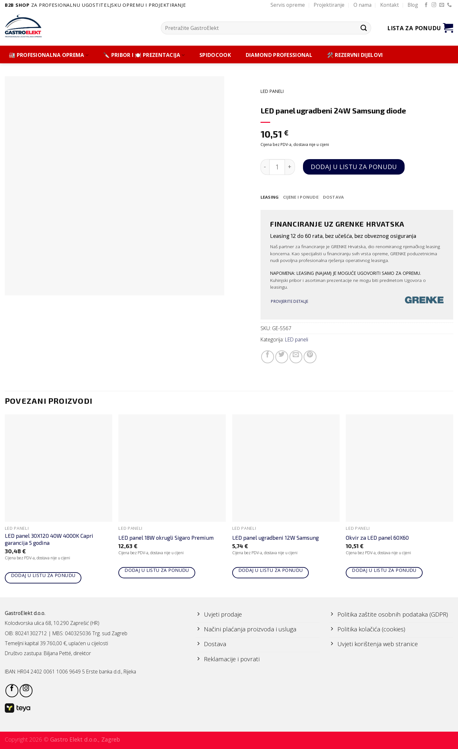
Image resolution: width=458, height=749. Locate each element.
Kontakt (389, 4)
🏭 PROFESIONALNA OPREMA (48, 55)
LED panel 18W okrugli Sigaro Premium (166, 538)
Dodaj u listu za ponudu (354, 166)
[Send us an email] (441, 5)
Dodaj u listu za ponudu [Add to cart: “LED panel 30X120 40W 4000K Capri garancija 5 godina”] (43, 576)
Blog (413, 4)
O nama (362, 4)
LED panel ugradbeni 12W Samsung (275, 538)
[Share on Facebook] (267, 357)
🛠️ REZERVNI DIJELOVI (355, 55)
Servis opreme (287, 4)
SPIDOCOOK (215, 55)
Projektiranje (329, 4)
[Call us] (449, 5)
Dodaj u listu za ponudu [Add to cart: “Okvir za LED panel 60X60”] (384, 570)
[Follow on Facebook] (426, 5)
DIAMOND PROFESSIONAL (279, 55)
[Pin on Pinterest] (310, 357)
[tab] (270, 197)
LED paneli (272, 91)
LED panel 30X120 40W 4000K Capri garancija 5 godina (49, 539)
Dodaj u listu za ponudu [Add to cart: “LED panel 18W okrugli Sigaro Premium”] (156, 570)
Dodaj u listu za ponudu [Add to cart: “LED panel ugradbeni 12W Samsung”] (270, 570)
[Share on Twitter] (281, 357)
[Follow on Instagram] (434, 5)
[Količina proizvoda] (277, 167)
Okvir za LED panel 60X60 (377, 538)
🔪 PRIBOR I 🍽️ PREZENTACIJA (144, 55)
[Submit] (363, 27)
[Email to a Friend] (295, 357)
